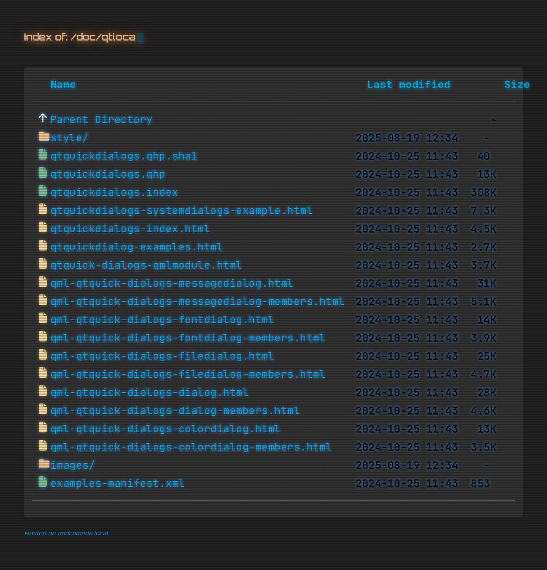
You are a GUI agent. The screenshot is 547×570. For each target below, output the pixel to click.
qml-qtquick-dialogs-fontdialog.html (162, 320)
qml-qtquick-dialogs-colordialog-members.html (191, 447)
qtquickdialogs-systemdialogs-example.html (181, 211)
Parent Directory (101, 120)
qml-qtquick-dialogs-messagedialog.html (172, 284)
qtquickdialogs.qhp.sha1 (124, 156)
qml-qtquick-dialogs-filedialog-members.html (188, 374)
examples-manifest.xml (117, 484)
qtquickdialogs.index (114, 193)
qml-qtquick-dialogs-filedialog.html (162, 356)
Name (63, 85)
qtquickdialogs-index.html (130, 229)
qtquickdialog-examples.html (137, 247)
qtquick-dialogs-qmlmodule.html (146, 265)
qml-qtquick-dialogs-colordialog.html (165, 429)
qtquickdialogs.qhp (108, 174)
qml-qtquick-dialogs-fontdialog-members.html (188, 338)
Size (517, 85)
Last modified (408, 85)
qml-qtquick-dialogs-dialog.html (149, 393)
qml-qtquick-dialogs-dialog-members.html (175, 411)
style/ (69, 138)
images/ (72, 465)
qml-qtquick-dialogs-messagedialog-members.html (197, 302)
